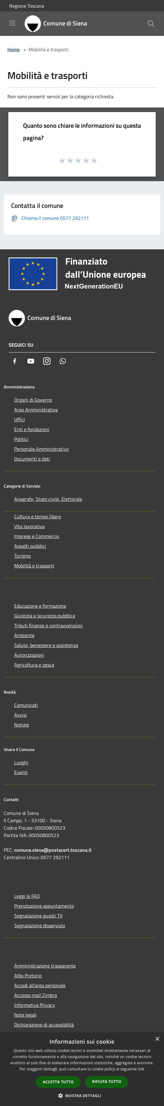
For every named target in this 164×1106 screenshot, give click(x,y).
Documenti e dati (32, 458)
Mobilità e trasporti (34, 565)
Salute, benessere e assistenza (46, 645)
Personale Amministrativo (41, 449)
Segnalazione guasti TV (38, 915)
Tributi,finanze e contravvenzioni (48, 625)
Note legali (25, 1014)
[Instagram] (47, 361)
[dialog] (82, 1069)
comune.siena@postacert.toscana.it (53, 850)
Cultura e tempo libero (37, 516)
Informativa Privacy (34, 1005)
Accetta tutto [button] (58, 1082)
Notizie (21, 724)
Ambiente (24, 635)
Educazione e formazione (40, 605)
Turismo (22, 555)
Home (13, 49)
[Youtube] (31, 361)
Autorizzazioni (29, 655)
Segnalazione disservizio (39, 925)
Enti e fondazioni (31, 429)
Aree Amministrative (36, 409)
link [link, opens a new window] (141, 1069)
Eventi (21, 772)
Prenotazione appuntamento (44, 905)
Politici (21, 439)
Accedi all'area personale (40, 985)
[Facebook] (15, 361)
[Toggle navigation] (12, 23)
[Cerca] (151, 23)
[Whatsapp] (63, 361)
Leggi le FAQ (27, 896)
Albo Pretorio (28, 975)
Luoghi (21, 762)
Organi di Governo (33, 399)
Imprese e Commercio (36, 536)
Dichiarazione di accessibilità (44, 1024)
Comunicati (26, 705)
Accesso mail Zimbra (35, 995)
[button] (82, 1095)
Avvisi (20, 715)
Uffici (19, 419)
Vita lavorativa (29, 526)
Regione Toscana (26, 6)
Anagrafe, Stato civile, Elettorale (48, 499)
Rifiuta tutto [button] (106, 1081)
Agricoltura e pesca (34, 664)
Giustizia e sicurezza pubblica (44, 615)
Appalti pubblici (30, 546)
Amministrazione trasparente (45, 965)
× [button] (157, 1039)
